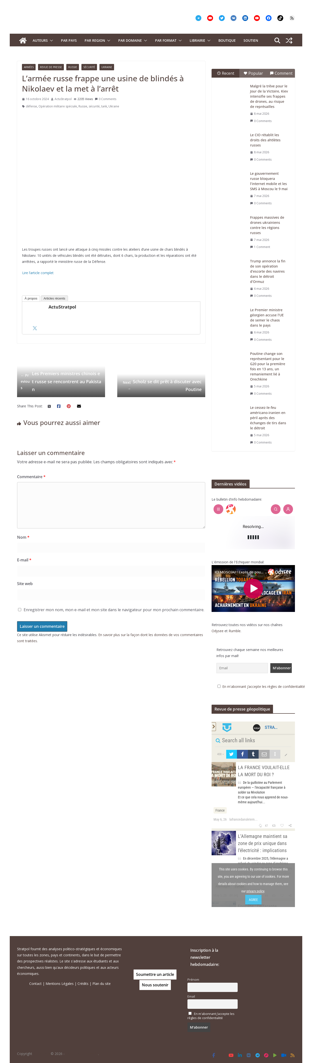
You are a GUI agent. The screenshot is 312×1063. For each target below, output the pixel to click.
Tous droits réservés (82, 1053)
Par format (165, 40)
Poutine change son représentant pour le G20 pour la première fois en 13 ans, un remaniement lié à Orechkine (267, 366)
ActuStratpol (63, 99)
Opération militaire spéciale (58, 106)
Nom (23, 537)
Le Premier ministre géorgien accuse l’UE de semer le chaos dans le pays (267, 318)
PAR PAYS (69, 40)
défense (31, 106)
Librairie (197, 40)
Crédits (83, 983)
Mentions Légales (60, 983)
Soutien (251, 40)
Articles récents (54, 298)
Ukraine (106, 67)
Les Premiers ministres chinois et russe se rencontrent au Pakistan (61, 381)
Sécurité (89, 67)
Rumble (235, 631)
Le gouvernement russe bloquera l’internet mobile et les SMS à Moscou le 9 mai (269, 181)
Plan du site (101, 983)
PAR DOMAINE (130, 40)
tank (104, 106)
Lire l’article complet (38, 272)
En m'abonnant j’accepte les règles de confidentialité (263, 686)
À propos (31, 298)
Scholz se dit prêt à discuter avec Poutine (161, 385)
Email (191, 996)
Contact (35, 983)
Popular (253, 73)
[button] (50, 40)
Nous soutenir (155, 985)
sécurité (94, 106)
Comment (281, 73)
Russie (72, 67)
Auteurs (40, 40)
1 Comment (260, 247)
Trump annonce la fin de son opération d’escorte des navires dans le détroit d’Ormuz (267, 271)
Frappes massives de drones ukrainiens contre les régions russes (267, 225)
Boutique (227, 40)
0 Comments (105, 99)
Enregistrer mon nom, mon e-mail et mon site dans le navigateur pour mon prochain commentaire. (114, 609)
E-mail (24, 560)
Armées (29, 67)
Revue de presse (51, 67)
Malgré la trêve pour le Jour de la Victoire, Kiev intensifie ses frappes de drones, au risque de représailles (269, 96)
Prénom (193, 980)
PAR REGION (95, 40)
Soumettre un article (155, 974)
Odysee (218, 631)
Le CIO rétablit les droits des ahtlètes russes (265, 140)
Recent (225, 73)
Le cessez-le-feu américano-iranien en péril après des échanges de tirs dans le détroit (268, 417)
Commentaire (31, 476)
